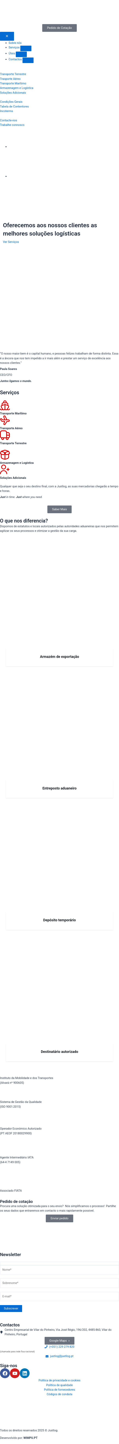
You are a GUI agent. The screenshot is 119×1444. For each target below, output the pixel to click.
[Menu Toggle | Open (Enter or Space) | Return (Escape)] (7, 36)
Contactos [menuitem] (15, 59)
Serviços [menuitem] (14, 47)
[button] (25, 48)
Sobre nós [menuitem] (15, 43)
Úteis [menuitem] (12, 53)
